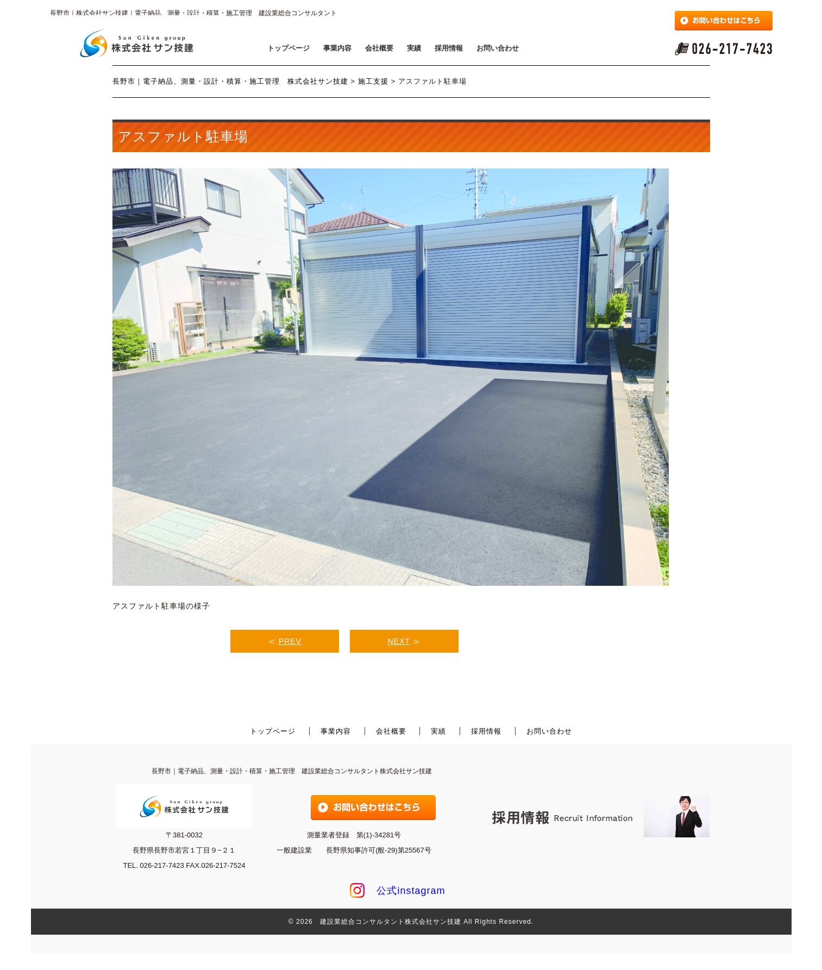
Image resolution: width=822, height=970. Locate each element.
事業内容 (337, 48)
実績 (414, 48)
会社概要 (379, 48)
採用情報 (449, 48)
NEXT (399, 641)
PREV (290, 641)
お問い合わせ (497, 48)
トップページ (288, 48)
